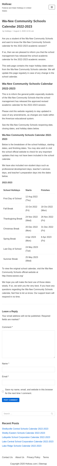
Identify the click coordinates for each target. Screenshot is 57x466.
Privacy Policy (33, 457)
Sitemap (43, 464)
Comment (7, 327)
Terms (46, 457)
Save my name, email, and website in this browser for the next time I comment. (29, 391)
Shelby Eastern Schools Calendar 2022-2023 (23, 433)
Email (5, 376)
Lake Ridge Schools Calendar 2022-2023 (21, 446)
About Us (19, 457)
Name (5, 363)
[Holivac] (19, 7)
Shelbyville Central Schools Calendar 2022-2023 (25, 429)
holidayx (8, 31)
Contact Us (7, 457)
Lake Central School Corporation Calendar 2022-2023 (27, 441)
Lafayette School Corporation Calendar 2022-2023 (26, 437)
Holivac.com (31, 464)
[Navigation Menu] (52, 7)
